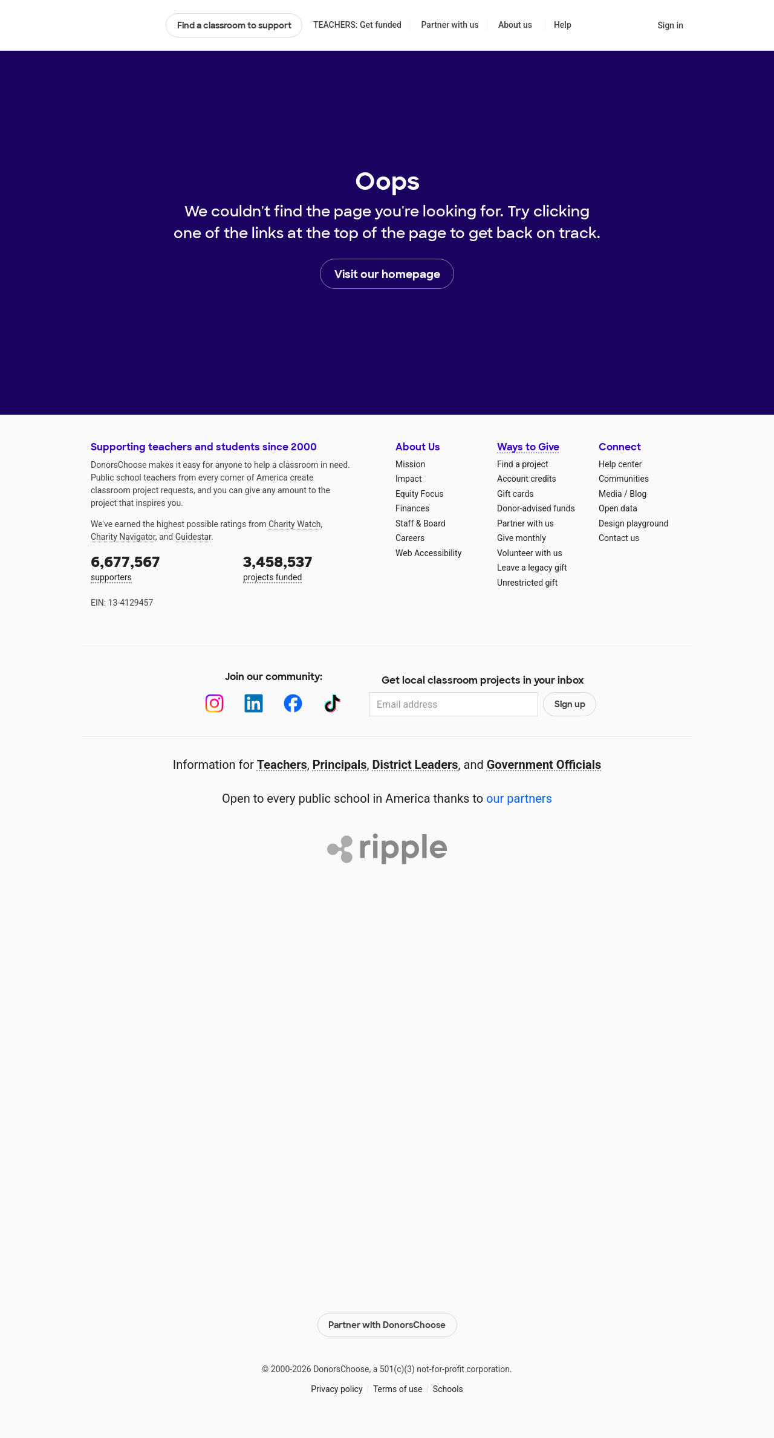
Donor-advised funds (536, 508)
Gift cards (515, 494)
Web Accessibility (428, 553)
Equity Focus (419, 494)
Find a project (522, 464)
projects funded (311, 567)
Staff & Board (420, 523)
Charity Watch (294, 524)
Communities (624, 479)
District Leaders (415, 764)
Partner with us (450, 25)
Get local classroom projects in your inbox (483, 680)
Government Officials (544, 764)
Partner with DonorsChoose (387, 1325)
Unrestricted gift (527, 583)
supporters (158, 567)
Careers (409, 538)
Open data (618, 508)
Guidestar (193, 537)
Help (562, 25)
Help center (620, 464)
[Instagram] (214, 703)
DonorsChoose (123, 25)
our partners (519, 798)
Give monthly (521, 538)
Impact (408, 479)
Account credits (526, 479)
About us (515, 25)
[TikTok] (332, 703)
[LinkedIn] (253, 703)
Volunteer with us (529, 553)
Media (610, 494)
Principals (340, 764)
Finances (412, 508)
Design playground (633, 523)
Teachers (282, 764)
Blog (637, 494)
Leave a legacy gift (532, 567)
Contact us (619, 538)
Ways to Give (528, 447)
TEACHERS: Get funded (357, 25)
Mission (410, 464)
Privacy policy (336, 1389)
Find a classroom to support (234, 25)
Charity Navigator (123, 537)
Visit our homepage (387, 274)
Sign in (670, 25)
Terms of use (398, 1389)
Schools (448, 1389)
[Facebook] (293, 703)
